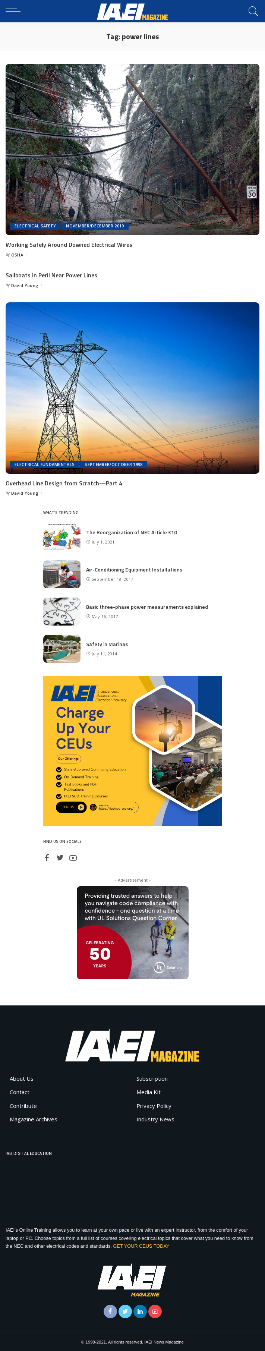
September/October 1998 (114, 464)
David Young (25, 285)
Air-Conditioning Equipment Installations (134, 568)
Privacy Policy (153, 1104)
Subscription (152, 1077)
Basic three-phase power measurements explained (147, 606)
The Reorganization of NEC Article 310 (131, 531)
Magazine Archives (33, 1118)
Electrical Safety (35, 226)
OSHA (17, 254)
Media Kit (148, 1091)
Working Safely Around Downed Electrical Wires (69, 244)
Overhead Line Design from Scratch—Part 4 (64, 482)
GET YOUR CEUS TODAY (141, 1245)
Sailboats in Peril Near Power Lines (51, 275)
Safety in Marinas (107, 643)
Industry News (155, 1118)
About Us (22, 1077)
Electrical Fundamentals (45, 464)
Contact (19, 1091)
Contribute (23, 1104)
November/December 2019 (95, 226)
